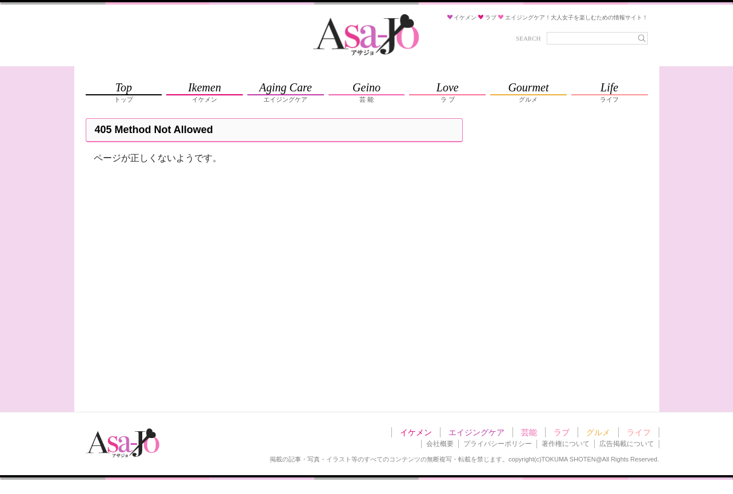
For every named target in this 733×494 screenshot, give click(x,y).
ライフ (639, 432)
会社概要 (440, 444)
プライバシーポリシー (497, 444)
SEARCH (528, 38)
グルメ (598, 432)
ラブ (562, 432)
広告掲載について (626, 444)
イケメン (416, 432)
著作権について (566, 444)
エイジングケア (476, 432)
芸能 (529, 432)
